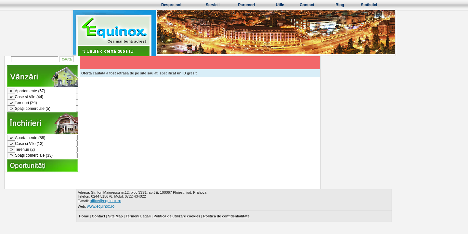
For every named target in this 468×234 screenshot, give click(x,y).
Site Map (115, 216)
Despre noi (171, 5)
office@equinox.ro (105, 201)
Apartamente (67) (101, 91)
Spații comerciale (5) (104, 108)
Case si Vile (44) (100, 97)
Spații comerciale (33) (105, 155)
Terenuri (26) (97, 102)
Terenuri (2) (96, 149)
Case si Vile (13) (100, 143)
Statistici (369, 5)
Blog (339, 5)
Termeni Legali (138, 216)
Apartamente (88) (101, 138)
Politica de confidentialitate (226, 216)
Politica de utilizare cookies (177, 216)
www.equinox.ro (101, 206)
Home (84, 216)
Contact (307, 5)
